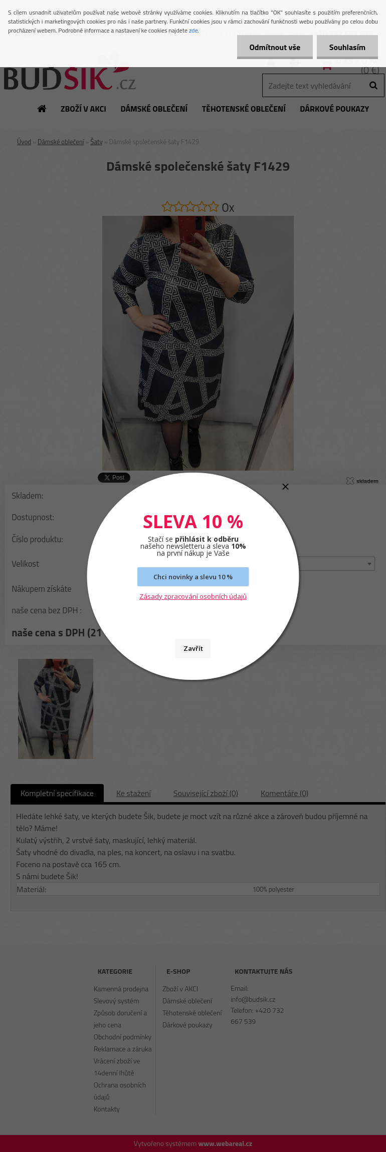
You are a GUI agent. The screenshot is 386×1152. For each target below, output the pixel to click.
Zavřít (193, 648)
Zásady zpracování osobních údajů (193, 596)
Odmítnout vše (274, 47)
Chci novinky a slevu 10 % (193, 576)
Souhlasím (347, 47)
